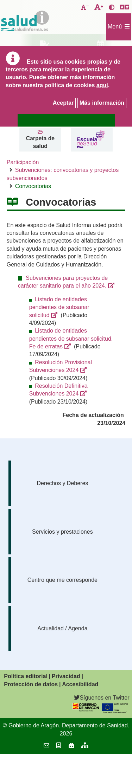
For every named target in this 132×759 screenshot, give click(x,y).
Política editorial (26, 676)
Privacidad (66, 676)
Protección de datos (31, 684)
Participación (23, 162)
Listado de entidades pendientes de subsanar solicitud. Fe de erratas (71, 338)
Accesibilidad (80, 684)
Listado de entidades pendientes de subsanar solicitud (59, 307)
